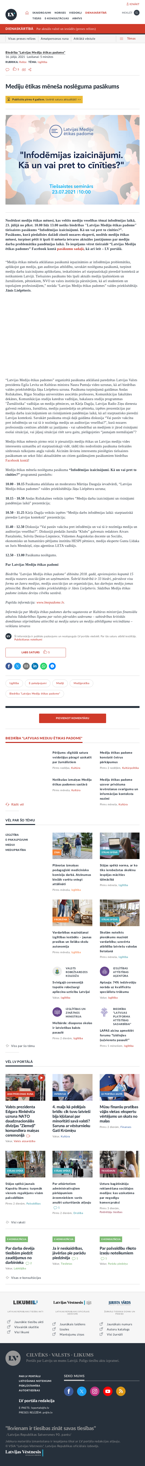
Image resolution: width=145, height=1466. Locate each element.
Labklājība (20, 1268)
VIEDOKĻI (75, 13)
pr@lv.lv (47, 1412)
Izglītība (42, 62)
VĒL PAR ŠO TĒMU (20, 820)
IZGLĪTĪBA (12, 835)
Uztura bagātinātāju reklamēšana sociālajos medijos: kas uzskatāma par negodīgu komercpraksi (117, 1193)
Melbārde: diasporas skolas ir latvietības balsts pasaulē (72, 1028)
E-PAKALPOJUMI (16, 840)
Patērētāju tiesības (111, 1212)
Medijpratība (81, 683)
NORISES (60, 13)
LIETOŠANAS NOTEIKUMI (35, 1381)
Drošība (78, 1213)
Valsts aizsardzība (24, 1141)
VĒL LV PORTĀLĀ (19, 1061)
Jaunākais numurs (119, 1324)
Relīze (22, 62)
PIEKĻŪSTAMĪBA (29, 1386)
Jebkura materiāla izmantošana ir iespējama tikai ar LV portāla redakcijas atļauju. (62, 1441)
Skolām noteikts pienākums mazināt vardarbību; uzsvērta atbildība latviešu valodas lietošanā (118, 942)
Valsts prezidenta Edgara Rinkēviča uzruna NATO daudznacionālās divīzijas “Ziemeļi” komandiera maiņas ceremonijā (22, 1121)
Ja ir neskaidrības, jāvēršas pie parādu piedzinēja (69, 1253)
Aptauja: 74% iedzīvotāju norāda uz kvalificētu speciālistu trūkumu (118, 987)
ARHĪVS (77, 18)
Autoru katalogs (118, 1329)
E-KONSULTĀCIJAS (57, 18)
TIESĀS (36, 18)
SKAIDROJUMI (41, 13)
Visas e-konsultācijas (26, 1277)
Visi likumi (21, 1332)
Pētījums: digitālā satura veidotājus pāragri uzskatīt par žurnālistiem (72, 757)
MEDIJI (10, 845)
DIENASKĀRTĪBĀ (96, 13)
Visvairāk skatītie (26, 1327)
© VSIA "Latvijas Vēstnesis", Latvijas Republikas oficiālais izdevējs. (52, 1446)
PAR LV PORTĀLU (30, 1376)
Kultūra (75, 768)
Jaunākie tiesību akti (29, 1322)
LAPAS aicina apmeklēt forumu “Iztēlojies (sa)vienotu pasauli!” (117, 1035)
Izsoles (64, 1329)
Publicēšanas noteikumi (28, 639)
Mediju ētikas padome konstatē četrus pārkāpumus (116, 757)
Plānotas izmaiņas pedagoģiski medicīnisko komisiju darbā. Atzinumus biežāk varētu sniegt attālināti (71, 875)
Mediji (60, 683)
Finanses (125, 1127)
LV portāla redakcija (37, 1401)
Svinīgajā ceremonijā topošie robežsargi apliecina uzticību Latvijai (71, 987)
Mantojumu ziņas (72, 1334)
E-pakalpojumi (38, 683)
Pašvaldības (33, 1203)
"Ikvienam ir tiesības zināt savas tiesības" (50, 1428)
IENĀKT (135, 4)
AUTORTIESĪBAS (29, 1390)
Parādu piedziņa (118, 1264)
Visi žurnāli (115, 1334)
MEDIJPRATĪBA (15, 850)
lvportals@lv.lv (40, 1408)
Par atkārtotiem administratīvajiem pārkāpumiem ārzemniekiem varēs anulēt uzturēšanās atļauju (71, 1193)
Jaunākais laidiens (72, 1324)
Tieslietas (66, 1264)
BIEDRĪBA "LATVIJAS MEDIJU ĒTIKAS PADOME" (44, 738)
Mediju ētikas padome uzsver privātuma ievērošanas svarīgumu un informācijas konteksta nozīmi (119, 789)
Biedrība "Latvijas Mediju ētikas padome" (35, 52)
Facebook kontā (16, 460)
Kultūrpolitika (130, 768)
